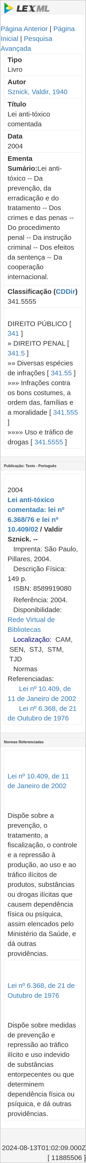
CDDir (65, 291)
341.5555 (48, 442)
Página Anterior (24, 28)
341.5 (16, 353)
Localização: (32, 639)
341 (13, 333)
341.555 (65, 412)
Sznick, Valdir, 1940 (37, 91)
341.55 (61, 373)
